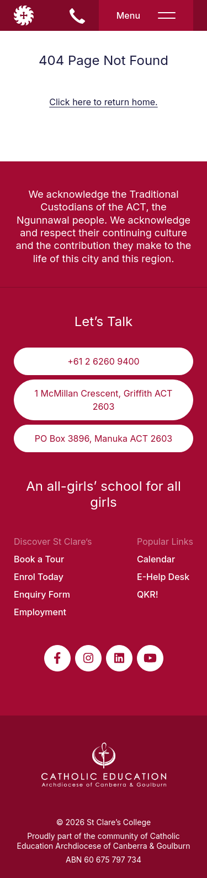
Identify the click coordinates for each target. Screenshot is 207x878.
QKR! (147, 594)
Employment (40, 611)
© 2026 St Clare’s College (103, 822)
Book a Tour (39, 559)
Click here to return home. (103, 101)
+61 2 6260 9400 (103, 361)
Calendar (156, 559)
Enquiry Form (42, 594)
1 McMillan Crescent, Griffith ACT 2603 (104, 400)
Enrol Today (38, 576)
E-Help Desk (163, 576)
